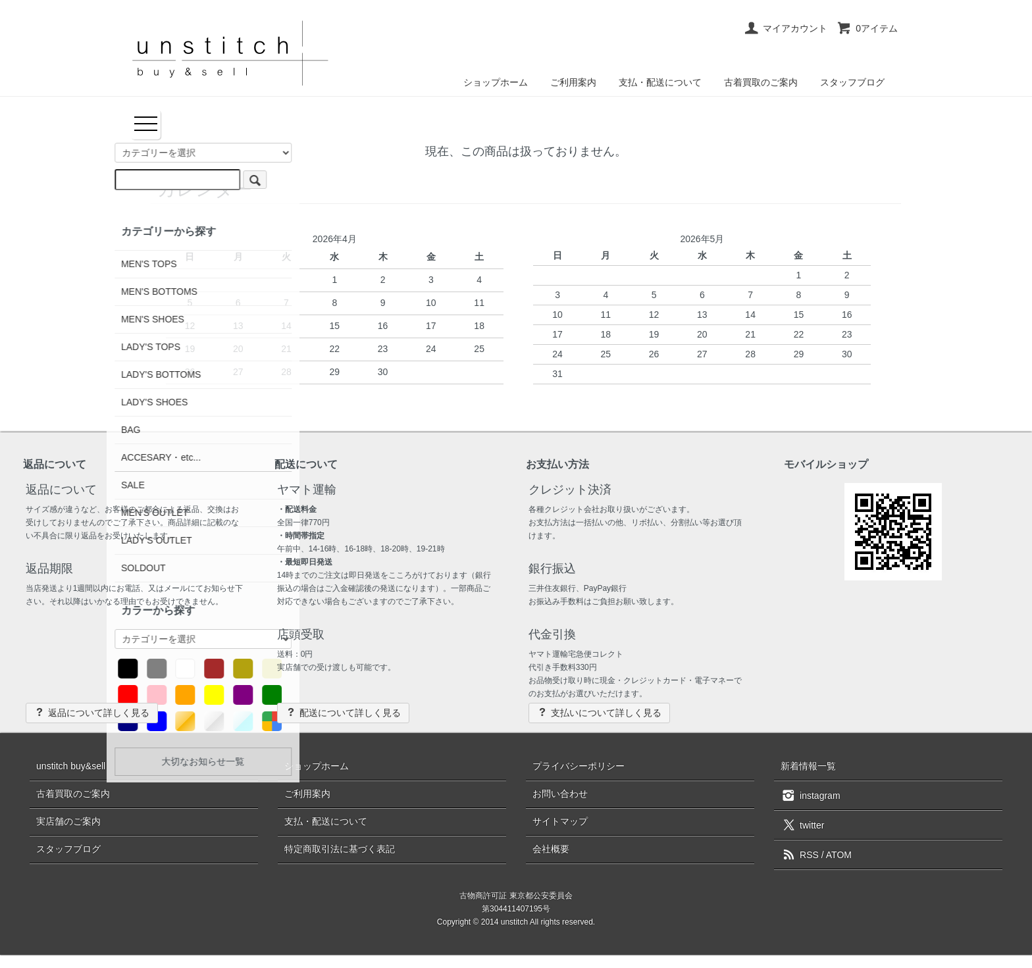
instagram (810, 795)
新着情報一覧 (808, 766)
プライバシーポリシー (578, 766)
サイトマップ (560, 821)
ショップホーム (495, 82)
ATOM (839, 855)
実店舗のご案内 (68, 821)
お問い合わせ (560, 793)
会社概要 (550, 849)
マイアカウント (785, 28)
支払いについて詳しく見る (599, 712)
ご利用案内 (573, 82)
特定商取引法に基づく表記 (339, 849)
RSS (800, 855)
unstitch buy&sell (70, 766)
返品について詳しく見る (91, 712)
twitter (802, 824)
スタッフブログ (852, 82)
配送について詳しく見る (343, 712)
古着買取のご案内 (761, 82)
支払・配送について (660, 82)
